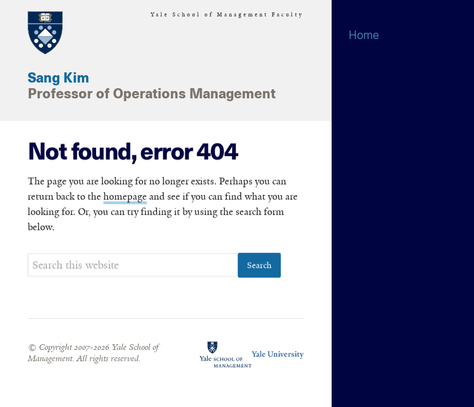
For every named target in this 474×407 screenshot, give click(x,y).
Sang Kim (58, 78)
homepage (125, 197)
